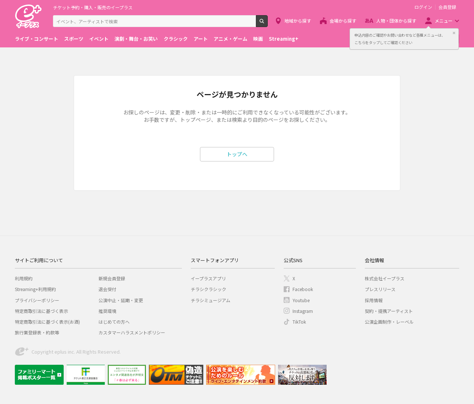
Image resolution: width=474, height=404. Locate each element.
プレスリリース (380, 289)
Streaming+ (283, 38)
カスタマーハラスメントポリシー (132, 332)
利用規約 (24, 278)
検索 (267, 24)
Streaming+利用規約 (35, 289)
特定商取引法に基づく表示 (41, 311)
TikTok (299, 321)
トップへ (237, 154)
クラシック (176, 38)
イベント (99, 38)
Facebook (303, 289)
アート (201, 38)
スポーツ (73, 38)
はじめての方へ (114, 321)
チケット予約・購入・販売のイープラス (93, 7)
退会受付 (107, 289)
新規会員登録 (112, 278)
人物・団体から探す (396, 20)
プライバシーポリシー (37, 300)
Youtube (301, 300)
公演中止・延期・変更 (121, 300)
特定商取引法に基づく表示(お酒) (47, 321)
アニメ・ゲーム (230, 38)
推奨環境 (107, 311)
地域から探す (297, 20)
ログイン (423, 7)
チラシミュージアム (210, 300)
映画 (258, 38)
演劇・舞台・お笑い (136, 38)
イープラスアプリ (208, 278)
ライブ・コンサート (36, 38)
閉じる (454, 33)
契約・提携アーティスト (389, 311)
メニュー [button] (444, 20)
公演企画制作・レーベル (389, 321)
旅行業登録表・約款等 (37, 332)
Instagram (303, 311)
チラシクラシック (208, 289)
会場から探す (343, 20)
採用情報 (374, 300)
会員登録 (447, 7)
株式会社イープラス (384, 278)
